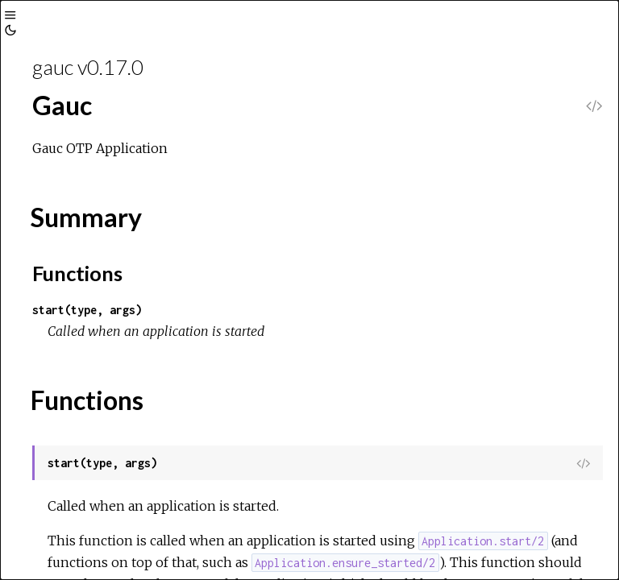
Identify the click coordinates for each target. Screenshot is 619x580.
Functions (77, 273)
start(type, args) (87, 310)
